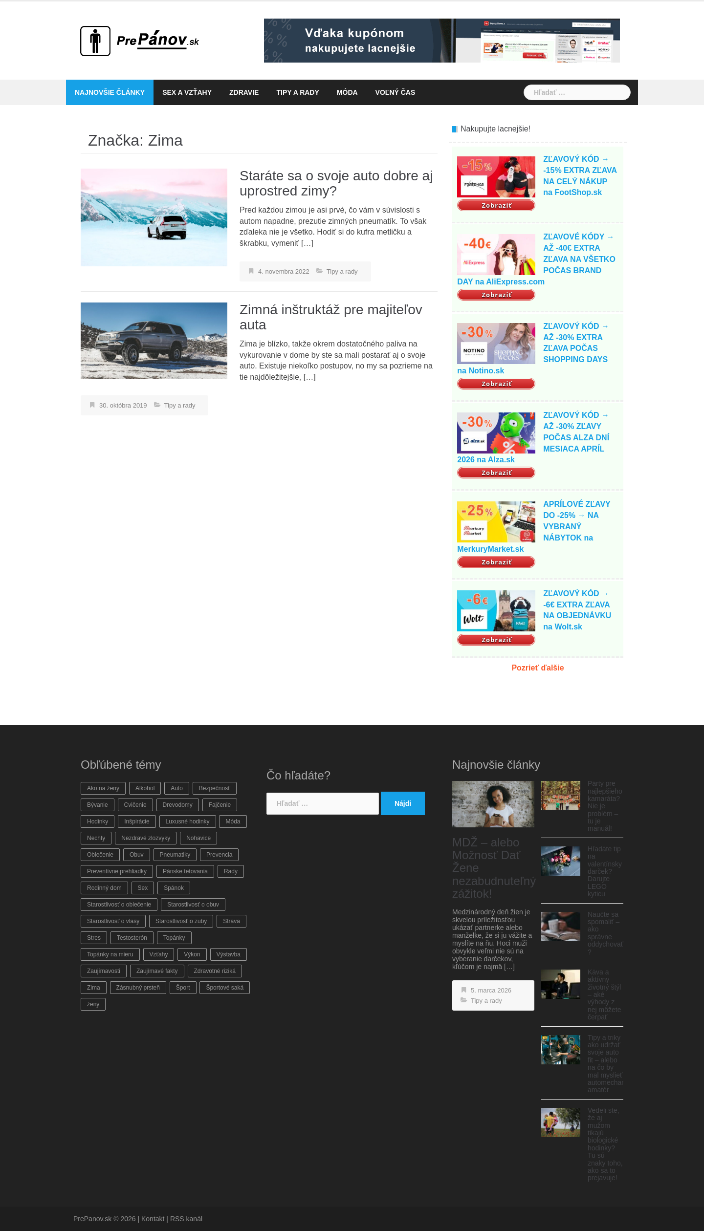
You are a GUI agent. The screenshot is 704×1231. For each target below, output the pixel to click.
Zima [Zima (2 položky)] (93, 987)
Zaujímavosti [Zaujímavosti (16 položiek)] (103, 971)
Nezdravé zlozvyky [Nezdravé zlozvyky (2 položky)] (145, 838)
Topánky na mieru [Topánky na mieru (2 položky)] (110, 954)
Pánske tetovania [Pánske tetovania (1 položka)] (185, 871)
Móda (347, 92)
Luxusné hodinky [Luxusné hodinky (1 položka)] (188, 821)
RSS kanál (186, 1219)
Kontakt (152, 1219)
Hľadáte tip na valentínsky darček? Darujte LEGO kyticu (605, 871)
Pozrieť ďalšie (537, 668)
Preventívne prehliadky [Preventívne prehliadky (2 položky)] (117, 871)
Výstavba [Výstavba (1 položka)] (229, 954)
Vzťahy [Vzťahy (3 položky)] (159, 954)
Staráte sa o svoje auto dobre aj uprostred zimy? (336, 183)
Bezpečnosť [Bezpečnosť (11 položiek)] (214, 788)
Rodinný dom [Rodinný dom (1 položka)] (104, 888)
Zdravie (244, 92)
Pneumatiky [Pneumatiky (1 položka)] (175, 854)
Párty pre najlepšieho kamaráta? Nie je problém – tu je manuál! (605, 805)
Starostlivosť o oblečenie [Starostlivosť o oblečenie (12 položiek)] (119, 904)
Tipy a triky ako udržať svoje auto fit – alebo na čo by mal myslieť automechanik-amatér (610, 1064)
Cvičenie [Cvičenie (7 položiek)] (135, 804)
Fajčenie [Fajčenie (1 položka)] (220, 804)
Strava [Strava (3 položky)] (231, 921)
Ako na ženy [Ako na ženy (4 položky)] (103, 788)
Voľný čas (395, 92)
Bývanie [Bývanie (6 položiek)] (97, 804)
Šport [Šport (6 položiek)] (183, 987)
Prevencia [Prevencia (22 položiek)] (219, 854)
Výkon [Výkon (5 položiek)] (192, 954)
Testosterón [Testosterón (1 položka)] (132, 937)
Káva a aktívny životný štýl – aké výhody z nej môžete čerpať (604, 994)
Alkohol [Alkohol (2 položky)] (144, 788)
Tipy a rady (297, 92)
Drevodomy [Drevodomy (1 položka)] (178, 804)
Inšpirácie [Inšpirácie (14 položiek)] (136, 821)
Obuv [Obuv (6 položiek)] (137, 854)
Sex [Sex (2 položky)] (143, 888)
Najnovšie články (110, 92)
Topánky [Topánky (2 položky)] (174, 937)
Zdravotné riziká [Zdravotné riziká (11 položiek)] (215, 971)
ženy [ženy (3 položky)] (93, 1004)
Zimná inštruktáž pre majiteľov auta (331, 317)
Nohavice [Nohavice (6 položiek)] (198, 838)
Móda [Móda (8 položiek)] (232, 821)
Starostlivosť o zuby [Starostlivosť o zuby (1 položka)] (181, 921)
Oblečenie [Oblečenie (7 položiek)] (100, 854)
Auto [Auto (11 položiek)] (177, 788)
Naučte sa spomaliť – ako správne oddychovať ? (605, 933)
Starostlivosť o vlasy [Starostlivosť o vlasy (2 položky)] (113, 921)
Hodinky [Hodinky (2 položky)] (97, 821)
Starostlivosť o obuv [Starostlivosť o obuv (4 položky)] (193, 904)
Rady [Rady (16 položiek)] (231, 871)
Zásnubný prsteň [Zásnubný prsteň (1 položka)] (138, 987)
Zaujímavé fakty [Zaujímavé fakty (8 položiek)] (157, 971)
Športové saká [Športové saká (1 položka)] (224, 987)
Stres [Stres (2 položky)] (94, 937)
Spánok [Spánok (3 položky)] (174, 888)
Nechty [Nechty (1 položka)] (96, 838)
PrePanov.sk (92, 1219)
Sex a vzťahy (187, 92)
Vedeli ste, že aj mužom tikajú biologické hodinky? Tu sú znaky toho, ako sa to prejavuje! (605, 1144)
